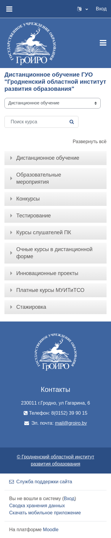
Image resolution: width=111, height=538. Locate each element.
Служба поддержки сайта (40, 481)
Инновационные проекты (47, 273)
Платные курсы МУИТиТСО (50, 290)
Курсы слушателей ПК (43, 232)
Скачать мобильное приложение (45, 512)
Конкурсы (28, 199)
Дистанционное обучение (47, 158)
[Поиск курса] (41, 122)
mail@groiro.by (71, 423)
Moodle (50, 529)
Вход (101, 8)
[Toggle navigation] (103, 43)
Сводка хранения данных (37, 505)
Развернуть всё (90, 141)
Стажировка (31, 307)
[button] (83, 9)
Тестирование (33, 216)
